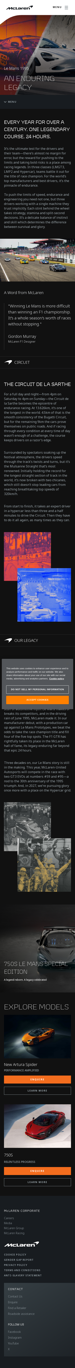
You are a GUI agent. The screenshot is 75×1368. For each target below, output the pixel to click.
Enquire (13, 1302)
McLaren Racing (14, 1233)
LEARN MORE (37, 1090)
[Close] (67, 663)
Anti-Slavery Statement (23, 1275)
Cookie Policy (15, 1254)
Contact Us (15, 1296)
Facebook (14, 1332)
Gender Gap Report (19, 1260)
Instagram (15, 1337)
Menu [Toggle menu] (10, 101)
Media (8, 1223)
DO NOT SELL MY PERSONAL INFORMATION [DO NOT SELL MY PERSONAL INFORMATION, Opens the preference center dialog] (37, 689)
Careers (9, 1218)
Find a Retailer (17, 1308)
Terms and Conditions (22, 1270)
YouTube (13, 1343)
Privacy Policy (15, 1265)
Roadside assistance (21, 1314)
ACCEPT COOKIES (37, 700)
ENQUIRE (37, 1079)
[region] (37, 684)
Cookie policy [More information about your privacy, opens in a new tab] (56, 678)
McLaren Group (14, 1228)
